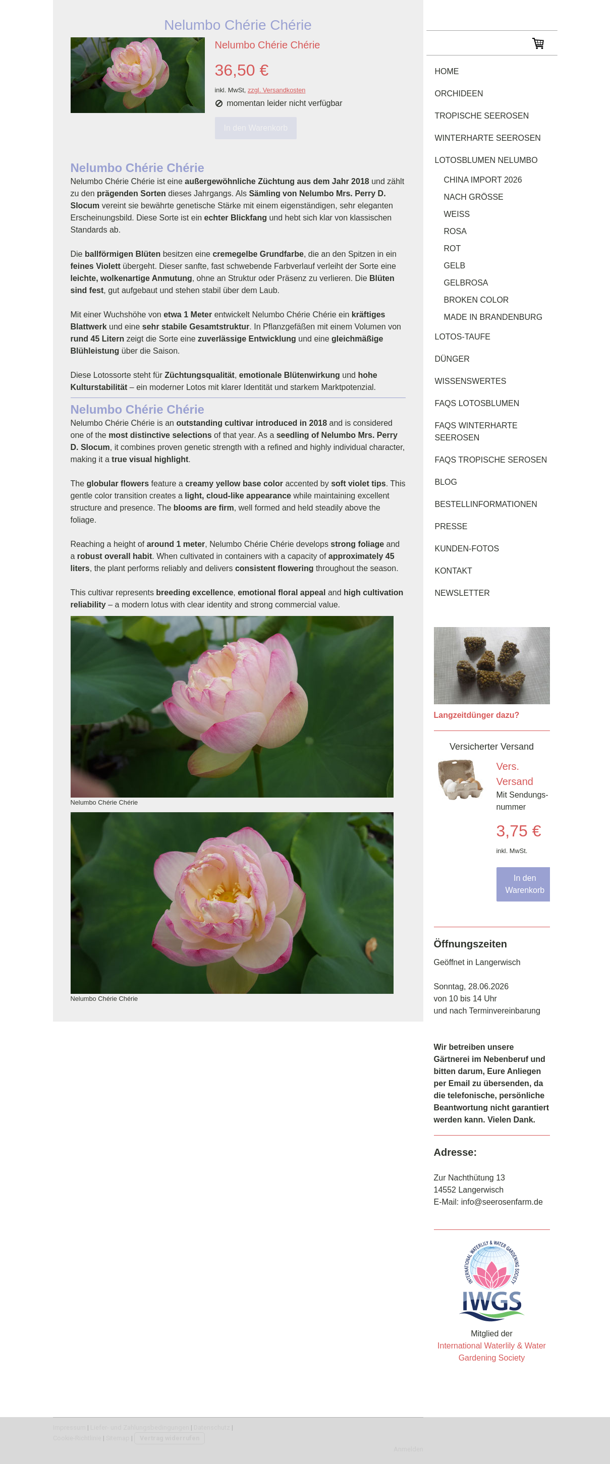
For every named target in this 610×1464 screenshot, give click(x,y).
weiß (457, 214)
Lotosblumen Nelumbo (486, 160)
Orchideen (459, 93)
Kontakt (453, 571)
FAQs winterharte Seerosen (476, 431)
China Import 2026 (483, 180)
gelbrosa (466, 282)
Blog (446, 482)
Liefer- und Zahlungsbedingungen (139, 1427)
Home (447, 71)
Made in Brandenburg (493, 317)
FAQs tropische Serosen (491, 460)
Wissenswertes (471, 381)
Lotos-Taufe (463, 336)
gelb (455, 265)
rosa (455, 231)
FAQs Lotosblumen (477, 403)
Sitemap (118, 1438)
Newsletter (462, 593)
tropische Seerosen (482, 115)
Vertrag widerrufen (169, 1438)
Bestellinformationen (486, 504)
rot (452, 248)
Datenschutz (212, 1427)
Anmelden (408, 1449)
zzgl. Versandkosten (277, 90)
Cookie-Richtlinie (77, 1438)
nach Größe (474, 197)
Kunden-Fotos (467, 548)
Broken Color (476, 300)
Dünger (452, 359)
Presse (451, 526)
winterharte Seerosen (488, 138)
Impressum (69, 1427)
